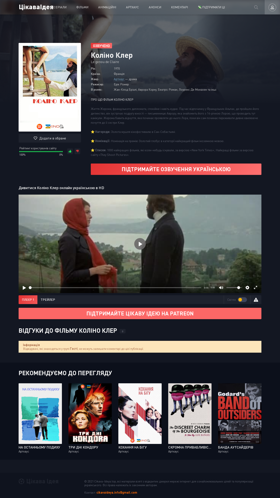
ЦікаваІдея (35, 6)
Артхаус (132, 7)
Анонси (155, 7)
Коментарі (179, 7)
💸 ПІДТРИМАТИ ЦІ (211, 7)
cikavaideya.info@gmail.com (116, 492)
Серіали (60, 7)
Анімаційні (107, 7)
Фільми (82, 7)
